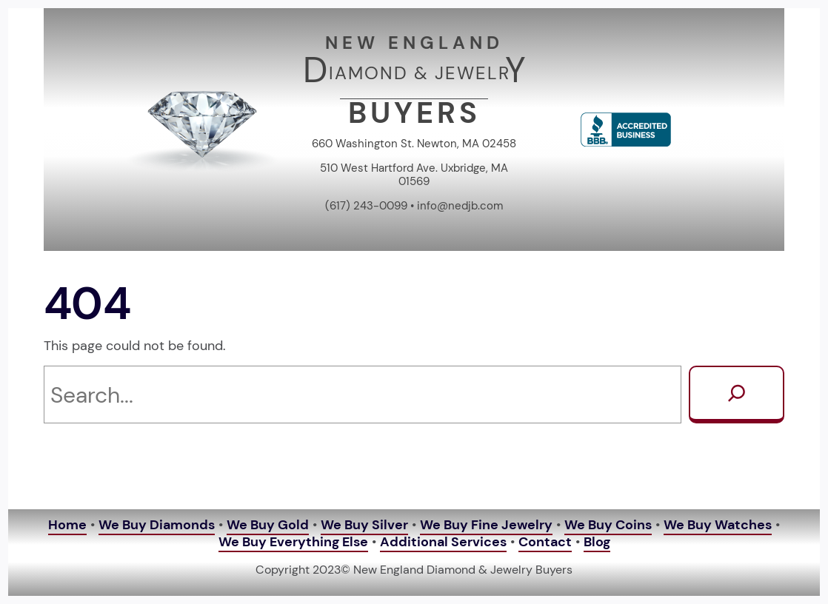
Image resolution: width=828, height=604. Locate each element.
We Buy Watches (718, 525)
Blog (597, 542)
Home (67, 525)
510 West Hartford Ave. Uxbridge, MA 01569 (414, 175)
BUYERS (414, 112)
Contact (545, 542)
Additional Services (443, 542)
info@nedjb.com (460, 205)
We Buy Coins (608, 525)
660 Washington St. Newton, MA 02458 (414, 143)
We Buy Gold (268, 525)
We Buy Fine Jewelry (486, 525)
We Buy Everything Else (293, 542)
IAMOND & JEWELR (419, 72)
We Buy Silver (364, 525)
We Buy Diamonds (157, 525)
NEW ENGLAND (414, 42)
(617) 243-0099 (366, 205)
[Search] (737, 394)
